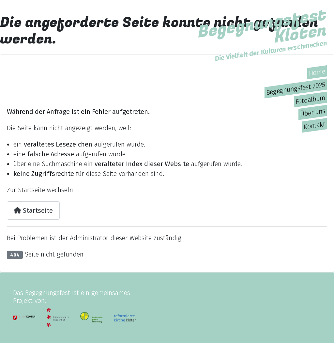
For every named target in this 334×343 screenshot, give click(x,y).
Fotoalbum (310, 100)
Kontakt (314, 125)
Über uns (312, 112)
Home (317, 72)
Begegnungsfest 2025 (295, 88)
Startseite (33, 210)
